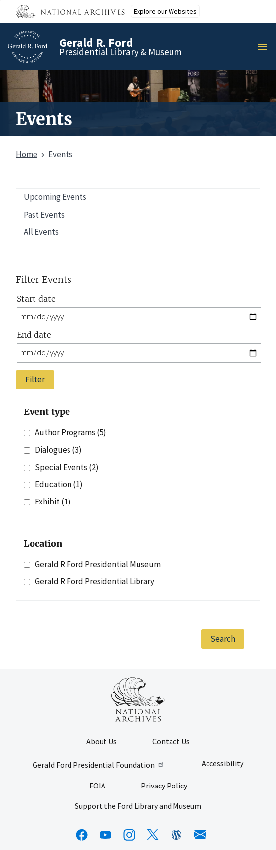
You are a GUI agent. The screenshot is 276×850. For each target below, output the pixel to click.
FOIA (97, 786)
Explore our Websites (165, 11)
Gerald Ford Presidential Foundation (99, 765)
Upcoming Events (55, 196)
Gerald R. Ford (96, 42)
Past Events (44, 214)
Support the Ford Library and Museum (138, 806)
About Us (101, 741)
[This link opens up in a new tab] (138, 699)
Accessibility (222, 763)
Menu (265, 46)
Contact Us (171, 741)
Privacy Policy (164, 786)
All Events (41, 231)
